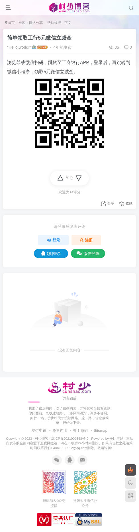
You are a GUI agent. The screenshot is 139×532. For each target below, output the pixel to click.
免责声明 (59, 430)
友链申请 (39, 430)
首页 (10, 23)
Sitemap (100, 430)
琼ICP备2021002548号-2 (70, 438)
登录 (53, 240)
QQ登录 (51, 253)
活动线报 (53, 23)
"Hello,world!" (19, 47)
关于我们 (80, 430)
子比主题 (116, 438)
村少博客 (41, 438)
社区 (22, 23)
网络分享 (36, 23)
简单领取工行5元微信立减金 (39, 38)
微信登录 (88, 253)
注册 (86, 240)
